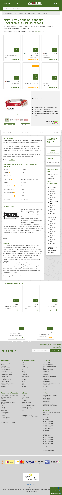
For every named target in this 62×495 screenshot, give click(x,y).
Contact (24, 395)
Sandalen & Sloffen (6, 379)
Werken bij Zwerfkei (26, 409)
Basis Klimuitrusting (48, 364)
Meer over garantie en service (12, 276)
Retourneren (25, 398)
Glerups (24, 364)
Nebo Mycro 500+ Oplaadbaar (47, 84)
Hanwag (24, 384)
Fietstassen (45, 374)
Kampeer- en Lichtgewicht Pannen (51, 383)
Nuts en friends (5, 414)
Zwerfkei (24, 379)
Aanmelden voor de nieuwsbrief (30, 416)
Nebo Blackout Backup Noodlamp (30, 307)
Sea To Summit (25, 376)
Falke (23, 378)
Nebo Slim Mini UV (52, 306)
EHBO (44, 373)
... (15, 13)
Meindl (23, 363)
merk (41, 132)
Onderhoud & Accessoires (7, 383)
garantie (56, 132)
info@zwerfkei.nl (51, 250)
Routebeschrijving (26, 402)
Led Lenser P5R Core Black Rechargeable (11, 307)
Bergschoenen (4, 371)
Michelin (24, 386)
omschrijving (7, 132)
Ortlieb (23, 381)
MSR (23, 369)
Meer (5, 238)
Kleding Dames (5, 384)
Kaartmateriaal (46, 381)
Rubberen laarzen (5, 419)
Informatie (25, 393)
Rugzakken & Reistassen (7, 368)
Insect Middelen (5, 381)
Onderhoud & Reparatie (9, 393)
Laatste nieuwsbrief (27, 415)
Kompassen (4, 410)
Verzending (25, 400)
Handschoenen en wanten (49, 376)
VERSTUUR (55, 351)
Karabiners (4, 409)
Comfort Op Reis (5, 376)
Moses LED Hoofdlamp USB (11, 56)
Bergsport (3, 366)
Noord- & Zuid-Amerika (7, 373)
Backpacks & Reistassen (49, 363)
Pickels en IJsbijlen (5, 417)
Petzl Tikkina (15, 83)
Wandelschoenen (5, 369)
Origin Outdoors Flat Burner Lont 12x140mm (16, 334)
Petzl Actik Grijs (34, 56)
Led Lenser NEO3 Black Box (31, 83)
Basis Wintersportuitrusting (49, 366)
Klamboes (45, 386)
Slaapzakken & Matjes (6, 374)
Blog (23, 410)
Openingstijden (25, 397)
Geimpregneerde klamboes (8, 402)
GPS (2, 405)
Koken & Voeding (5, 363)
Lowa (23, 366)
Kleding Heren (4, 378)
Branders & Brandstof (48, 369)
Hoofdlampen (39, 31)
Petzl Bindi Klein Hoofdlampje (47, 56)
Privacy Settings (31, 484)
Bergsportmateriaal (6, 397)
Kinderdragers (46, 384)
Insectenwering (46, 379)
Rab (23, 383)
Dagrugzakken (46, 371)
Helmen (3, 407)
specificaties (25, 132)
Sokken (3, 364)
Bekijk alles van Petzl (9, 124)
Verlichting (12, 160)
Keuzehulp (46, 360)
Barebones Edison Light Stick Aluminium (45, 335)
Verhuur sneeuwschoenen (28, 405)
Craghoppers (25, 373)
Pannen (3, 415)
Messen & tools (5, 412)
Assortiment (11, 3)
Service (23, 403)
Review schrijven (52, 151)
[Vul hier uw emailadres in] (41, 350)
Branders (3, 400)
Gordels (3, 403)
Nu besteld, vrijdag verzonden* (46, 107)
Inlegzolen (45, 378)
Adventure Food (26, 368)
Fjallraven (24, 374)
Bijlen (44, 368)
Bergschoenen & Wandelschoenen (9, 395)
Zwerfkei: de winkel (26, 407)
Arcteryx (24, 371)
